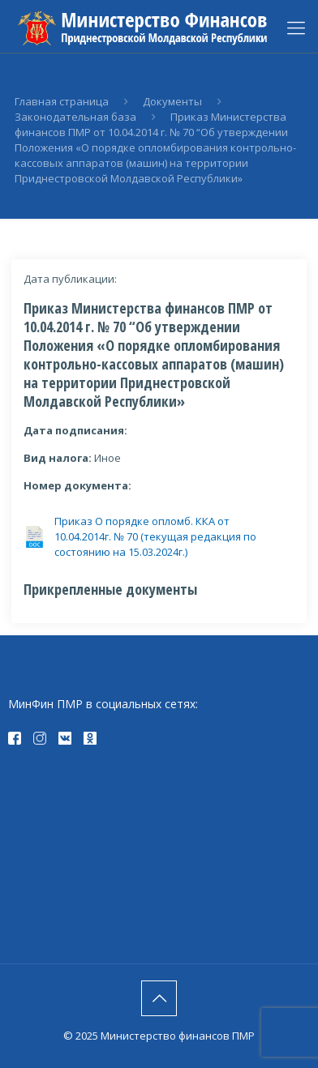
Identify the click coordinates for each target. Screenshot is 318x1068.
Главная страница (62, 101)
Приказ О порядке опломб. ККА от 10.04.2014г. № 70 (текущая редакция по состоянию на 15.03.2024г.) (155, 536)
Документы (172, 101)
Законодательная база (75, 116)
